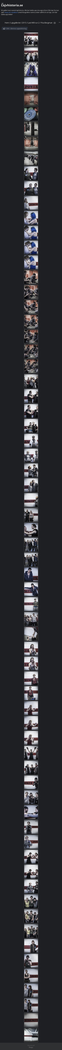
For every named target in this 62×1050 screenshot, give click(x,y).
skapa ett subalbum (11, 12)
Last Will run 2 (33, 22)
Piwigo (31, 1047)
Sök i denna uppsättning (16, 28)
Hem (7, 22)
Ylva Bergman (46, 22)
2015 (24, 22)
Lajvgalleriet (15, 22)
